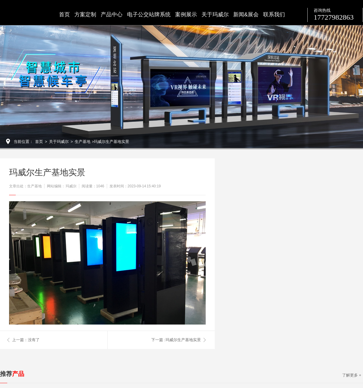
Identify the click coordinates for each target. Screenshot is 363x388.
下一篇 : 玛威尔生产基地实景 (176, 340)
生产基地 (82, 141)
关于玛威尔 (215, 14)
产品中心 (112, 14)
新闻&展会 (246, 14)
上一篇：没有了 (26, 340)
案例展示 (186, 14)
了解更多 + (351, 375)
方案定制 (85, 14)
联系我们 (274, 14)
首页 (64, 14)
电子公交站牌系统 (149, 14)
